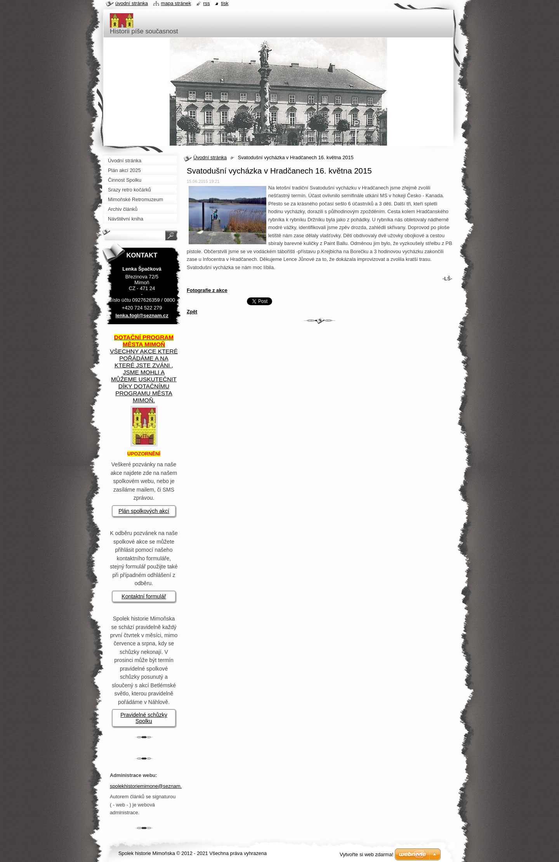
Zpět (192, 312)
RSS (206, 3)
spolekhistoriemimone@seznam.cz (148, 786)
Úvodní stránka (210, 157)
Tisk (224, 3)
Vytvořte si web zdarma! (366, 854)
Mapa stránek (176, 3)
